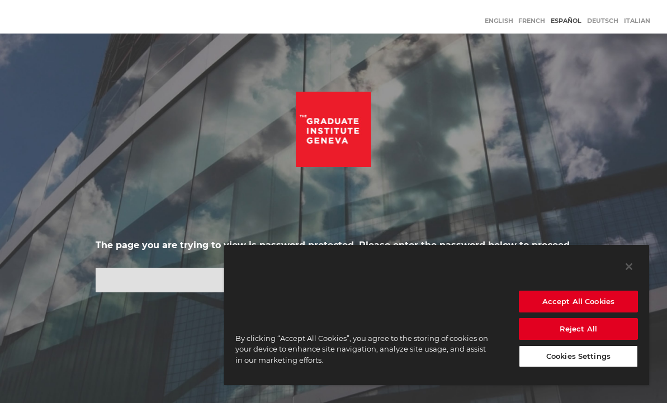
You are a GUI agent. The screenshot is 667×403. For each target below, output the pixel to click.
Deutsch (602, 21)
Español (566, 21)
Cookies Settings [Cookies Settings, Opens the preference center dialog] (578, 356)
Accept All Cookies (578, 301)
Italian (637, 21)
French (531, 21)
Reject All (578, 328)
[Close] (629, 266)
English (499, 21)
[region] (436, 314)
